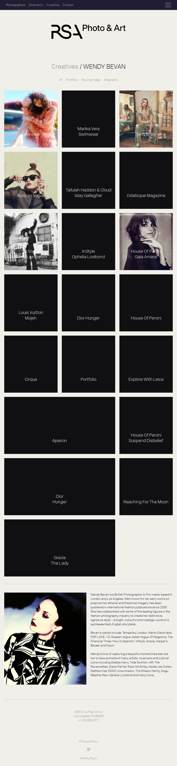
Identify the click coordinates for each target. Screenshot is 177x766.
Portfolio (72, 80)
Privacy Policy (88, 741)
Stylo (93, 758)
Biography (111, 80)
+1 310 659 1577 (88, 720)
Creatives (52, 5)
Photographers (15, 5)
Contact (68, 5)
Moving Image (91, 80)
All (60, 80)
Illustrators (36, 5)
